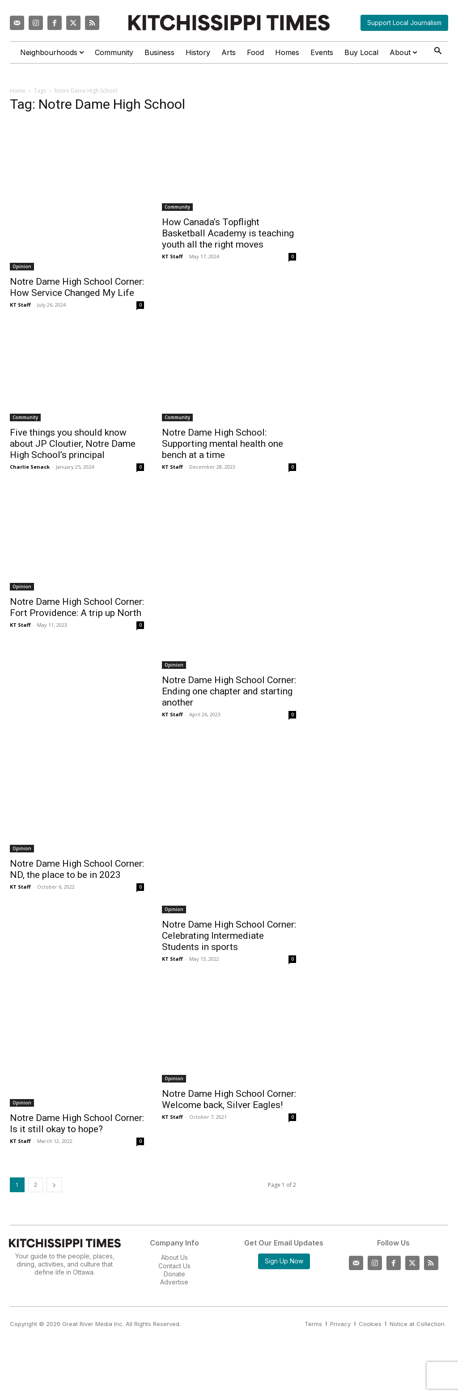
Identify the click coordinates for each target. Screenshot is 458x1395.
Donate (174, 1274)
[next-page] (54, 1184)
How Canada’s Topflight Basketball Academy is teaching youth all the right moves (228, 233)
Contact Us (174, 1266)
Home (17, 90)
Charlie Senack (30, 466)
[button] (437, 51)
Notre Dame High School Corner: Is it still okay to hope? (77, 1123)
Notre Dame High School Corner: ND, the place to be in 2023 (77, 869)
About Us (174, 1257)
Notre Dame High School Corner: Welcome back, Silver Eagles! (229, 1099)
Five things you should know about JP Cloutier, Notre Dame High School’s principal (73, 443)
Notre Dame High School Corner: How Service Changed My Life (77, 287)
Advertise (174, 1282)
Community (177, 207)
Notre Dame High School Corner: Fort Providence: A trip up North (77, 607)
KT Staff (20, 304)
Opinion (22, 266)
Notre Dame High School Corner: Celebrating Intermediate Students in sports (229, 935)
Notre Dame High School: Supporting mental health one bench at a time (222, 443)
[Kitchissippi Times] (229, 22)
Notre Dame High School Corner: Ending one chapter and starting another (229, 691)
